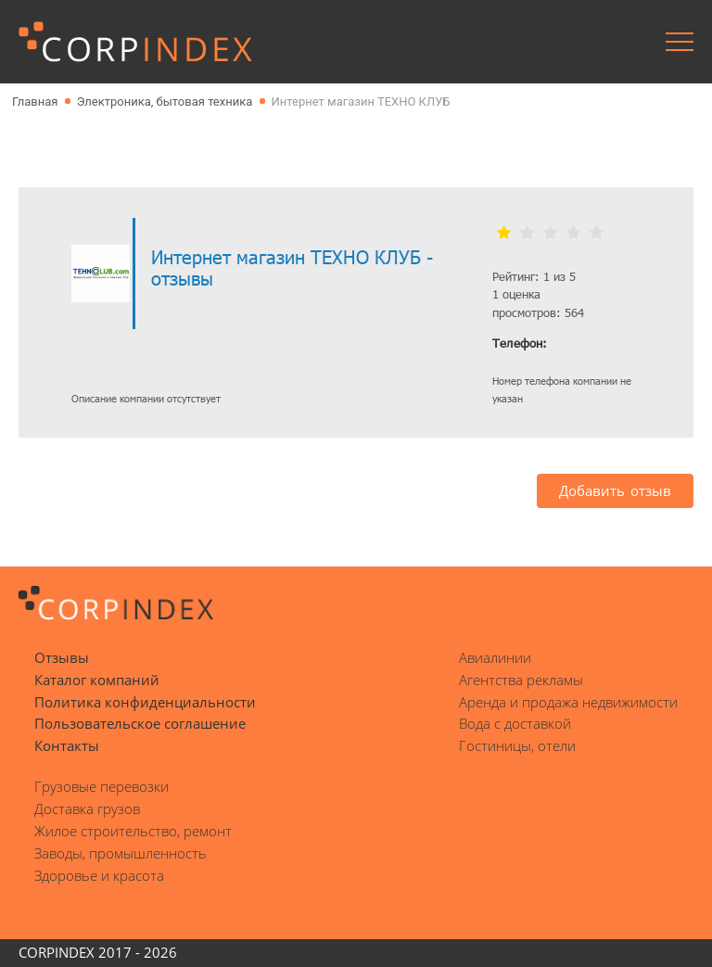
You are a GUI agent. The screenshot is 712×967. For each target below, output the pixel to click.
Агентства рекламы (521, 679)
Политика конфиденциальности (145, 702)
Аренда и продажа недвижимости (568, 702)
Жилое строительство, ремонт (133, 830)
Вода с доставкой (515, 723)
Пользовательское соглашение (140, 723)
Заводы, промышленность (120, 853)
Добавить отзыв (615, 490)
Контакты (66, 745)
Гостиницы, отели (517, 745)
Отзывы (61, 657)
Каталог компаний (96, 679)
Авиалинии (495, 657)
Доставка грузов (87, 808)
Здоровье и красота (99, 875)
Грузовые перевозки (101, 786)
